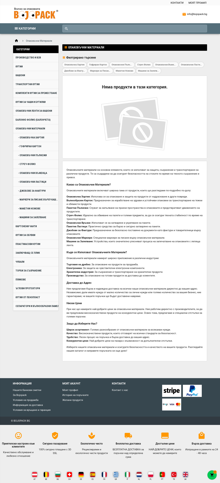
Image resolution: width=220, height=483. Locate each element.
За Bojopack (20, 395)
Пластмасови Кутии (28, 244)
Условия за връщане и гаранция (32, 410)
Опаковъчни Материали (30, 128)
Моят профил (198, 2)
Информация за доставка (28, 405)
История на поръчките (75, 395)
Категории (27, 28)
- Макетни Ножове (29, 208)
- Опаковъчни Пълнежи (32, 155)
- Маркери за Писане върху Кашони (38, 199)
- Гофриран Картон (29, 146)
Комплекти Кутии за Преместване (36, 93)
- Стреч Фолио (27, 164)
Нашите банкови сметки (27, 390)
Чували (20, 261)
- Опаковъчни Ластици (32, 181)
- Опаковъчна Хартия (31, 137)
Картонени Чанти (26, 226)
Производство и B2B (28, 57)
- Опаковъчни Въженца (32, 173)
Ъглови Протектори (28, 288)
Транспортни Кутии (28, 84)
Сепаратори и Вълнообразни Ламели (37, 306)
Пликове (21, 279)
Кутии (19, 66)
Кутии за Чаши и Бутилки (31, 102)
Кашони (20, 75)
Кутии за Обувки (25, 235)
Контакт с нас (120, 390)
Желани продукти (72, 400)
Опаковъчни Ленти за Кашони (34, 110)
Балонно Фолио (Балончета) (33, 119)
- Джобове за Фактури (32, 190)
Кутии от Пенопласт (28, 297)
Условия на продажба (25, 400)
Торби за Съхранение (29, 270)
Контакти (177, 2)
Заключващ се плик (28, 252)
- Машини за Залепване (32, 217)
